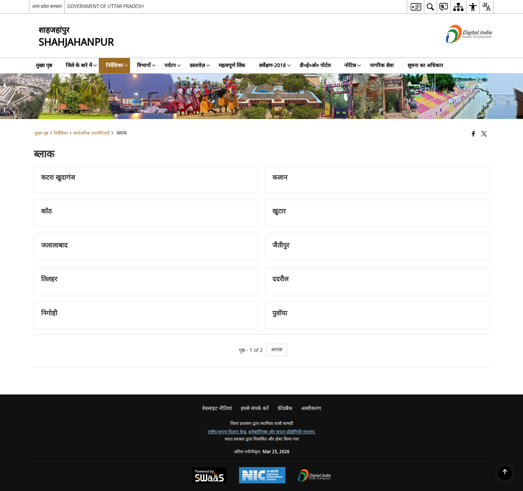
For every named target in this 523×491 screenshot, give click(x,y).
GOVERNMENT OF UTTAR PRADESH (105, 6)
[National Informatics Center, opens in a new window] (262, 476)
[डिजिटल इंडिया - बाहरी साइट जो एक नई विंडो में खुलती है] (460, 49)
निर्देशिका (61, 133)
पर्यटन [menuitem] (173, 65)
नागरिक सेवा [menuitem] (382, 65)
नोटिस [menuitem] (352, 65)
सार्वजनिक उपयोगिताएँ (91, 133)
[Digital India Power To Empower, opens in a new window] (314, 476)
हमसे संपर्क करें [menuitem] (255, 408)
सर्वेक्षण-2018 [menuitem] (275, 65)
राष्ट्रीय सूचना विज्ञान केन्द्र (227, 432)
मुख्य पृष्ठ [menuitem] (44, 65)
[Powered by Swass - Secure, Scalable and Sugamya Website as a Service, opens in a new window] (209, 476)
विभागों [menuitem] (146, 65)
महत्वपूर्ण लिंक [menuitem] (232, 65)
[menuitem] (415, 6)
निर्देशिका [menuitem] (117, 65)
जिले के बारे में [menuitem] (81, 65)
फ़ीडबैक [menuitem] (284, 408)
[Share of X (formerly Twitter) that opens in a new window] (483, 134)
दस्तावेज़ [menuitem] (200, 65)
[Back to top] (505, 473)
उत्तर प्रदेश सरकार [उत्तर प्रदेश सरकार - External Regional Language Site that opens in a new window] (47, 6)
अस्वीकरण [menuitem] (311, 408)
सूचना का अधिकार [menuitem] (425, 65)
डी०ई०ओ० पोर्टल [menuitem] (315, 65)
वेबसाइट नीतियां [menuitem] (217, 408)
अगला (277, 349)
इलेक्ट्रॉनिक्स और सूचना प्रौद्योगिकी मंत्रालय (281, 432)
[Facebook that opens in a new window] (473, 134)
